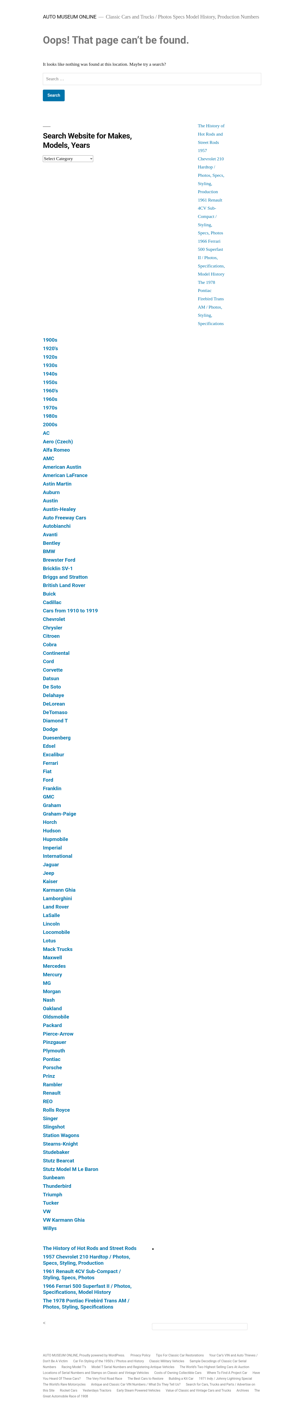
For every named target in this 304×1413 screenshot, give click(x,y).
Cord (48, 661)
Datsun (51, 678)
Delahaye (53, 695)
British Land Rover (64, 585)
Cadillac (52, 602)
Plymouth (54, 1051)
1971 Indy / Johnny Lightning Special (225, 1379)
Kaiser (50, 881)
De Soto (52, 687)
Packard (52, 1025)
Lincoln (51, 924)
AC (46, 433)
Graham (52, 805)
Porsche (52, 1067)
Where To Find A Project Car (227, 1373)
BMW (49, 551)
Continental (56, 653)
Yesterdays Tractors (97, 1390)
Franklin (52, 788)
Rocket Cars (68, 1390)
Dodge (50, 729)
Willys (50, 1228)
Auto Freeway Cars (64, 518)
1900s (50, 340)
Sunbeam (54, 1177)
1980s (50, 416)
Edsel (49, 746)
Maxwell (52, 957)
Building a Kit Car (181, 1379)
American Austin (62, 467)
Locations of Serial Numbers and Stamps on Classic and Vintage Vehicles (96, 1373)
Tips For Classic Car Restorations (180, 1355)
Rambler (52, 1085)
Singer (50, 1118)
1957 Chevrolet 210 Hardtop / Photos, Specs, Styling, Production (86, 1260)
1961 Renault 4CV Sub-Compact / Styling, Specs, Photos (210, 216)
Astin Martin (57, 484)
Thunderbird (57, 1186)
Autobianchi (56, 526)
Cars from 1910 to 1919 (70, 611)
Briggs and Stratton (65, 577)
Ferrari (50, 763)
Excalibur (53, 755)
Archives (242, 1390)
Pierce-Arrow (58, 1034)
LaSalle (51, 915)
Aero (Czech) (58, 442)
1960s (50, 399)
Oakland (52, 1008)
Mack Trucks (58, 949)
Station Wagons (61, 1135)
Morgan (52, 991)
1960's (50, 391)
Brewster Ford (59, 560)
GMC (48, 797)
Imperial (52, 848)
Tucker (51, 1203)
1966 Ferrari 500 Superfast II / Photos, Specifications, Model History (211, 257)
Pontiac (52, 1059)
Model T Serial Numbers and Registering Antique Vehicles (132, 1367)
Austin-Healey (59, 509)
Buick (49, 594)
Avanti (50, 535)
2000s (50, 425)
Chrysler (52, 628)
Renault (52, 1093)
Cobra (50, 645)
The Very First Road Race (104, 1379)
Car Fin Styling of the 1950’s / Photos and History (108, 1361)
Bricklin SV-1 (58, 568)
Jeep (48, 873)
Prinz (49, 1076)
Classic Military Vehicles (166, 1361)
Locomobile (56, 932)
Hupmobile (55, 839)
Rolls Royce (56, 1110)
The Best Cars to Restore (145, 1379)
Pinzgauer (54, 1042)
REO (48, 1101)
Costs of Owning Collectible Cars (177, 1373)
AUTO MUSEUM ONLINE (69, 17)
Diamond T (55, 721)
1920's (50, 348)
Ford (48, 780)
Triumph (52, 1195)
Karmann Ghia (59, 890)
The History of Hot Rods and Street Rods (211, 134)
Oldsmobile (56, 1017)
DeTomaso (55, 712)
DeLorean (54, 704)
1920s (50, 357)
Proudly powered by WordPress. (102, 1355)
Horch (50, 822)
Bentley (51, 543)
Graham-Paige (59, 814)
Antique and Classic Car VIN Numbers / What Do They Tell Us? (135, 1384)
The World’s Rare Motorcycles (64, 1384)
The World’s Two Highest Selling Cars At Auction (214, 1367)
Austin (50, 501)
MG (47, 983)
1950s (50, 382)
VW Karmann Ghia (64, 1220)
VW (47, 1211)
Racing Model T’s (74, 1367)
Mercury (52, 975)
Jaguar (51, 865)
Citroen (51, 636)
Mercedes (54, 966)
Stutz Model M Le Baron (70, 1169)
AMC (48, 458)
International (57, 856)
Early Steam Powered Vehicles (138, 1390)
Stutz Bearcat (58, 1161)
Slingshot (54, 1127)
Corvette (53, 670)
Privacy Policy (140, 1355)
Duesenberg (57, 738)
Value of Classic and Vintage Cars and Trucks (198, 1390)
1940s (50, 374)
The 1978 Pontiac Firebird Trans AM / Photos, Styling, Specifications (86, 1304)
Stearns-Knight (60, 1144)
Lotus (49, 941)
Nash (49, 1000)
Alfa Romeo (56, 450)
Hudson (52, 831)
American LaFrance (65, 475)
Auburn (51, 492)
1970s (50, 408)
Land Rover (56, 907)
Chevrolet (54, 619)
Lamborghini (57, 898)
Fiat (47, 771)
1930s (50, 365)
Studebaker (56, 1152)
